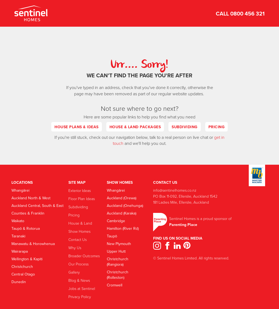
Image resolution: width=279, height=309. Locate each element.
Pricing (216, 127)
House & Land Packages (135, 127)
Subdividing (185, 127)
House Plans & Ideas (76, 127)
